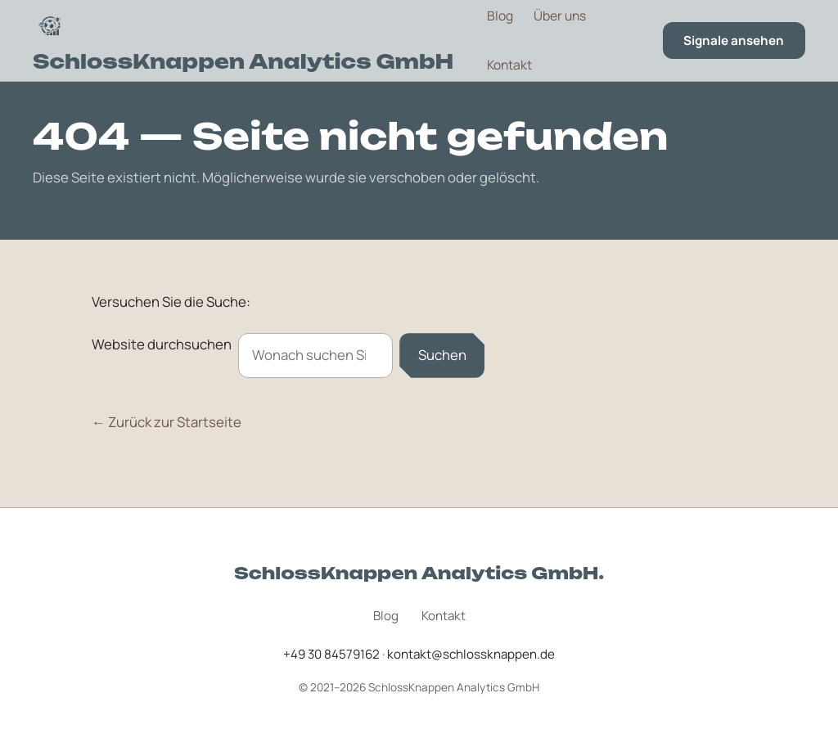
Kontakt (509, 65)
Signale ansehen (733, 40)
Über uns (560, 16)
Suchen (442, 354)
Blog (500, 16)
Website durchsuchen (162, 344)
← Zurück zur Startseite (166, 421)
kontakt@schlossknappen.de (471, 654)
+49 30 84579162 (331, 654)
